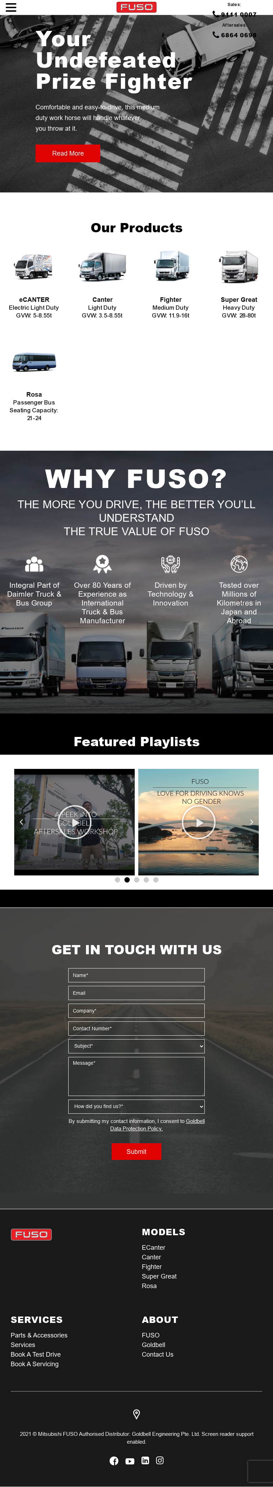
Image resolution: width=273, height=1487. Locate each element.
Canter (151, 1257)
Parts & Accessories (39, 1335)
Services (23, 1344)
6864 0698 (235, 35)
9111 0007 (235, 14)
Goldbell (153, 1344)
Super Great (159, 1276)
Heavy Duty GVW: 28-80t (239, 307)
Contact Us (157, 1354)
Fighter (152, 1266)
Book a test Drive (36, 1354)
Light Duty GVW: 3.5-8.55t (102, 307)
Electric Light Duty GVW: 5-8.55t (34, 307)
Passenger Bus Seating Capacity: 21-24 (34, 406)
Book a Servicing (35, 1364)
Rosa (149, 1286)
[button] (117, 880)
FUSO (151, 1335)
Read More (68, 153)
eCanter (153, 1247)
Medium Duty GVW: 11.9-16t (170, 307)
